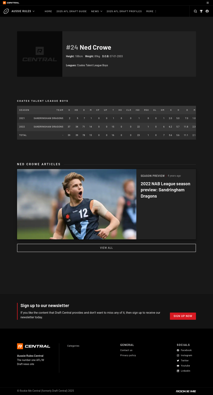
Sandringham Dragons (48, 118)
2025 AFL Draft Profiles (124, 11)
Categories (73, 346)
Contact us (126, 350)
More (150, 11)
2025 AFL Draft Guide (71, 11)
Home (48, 11)
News (96, 11)
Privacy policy (128, 355)
